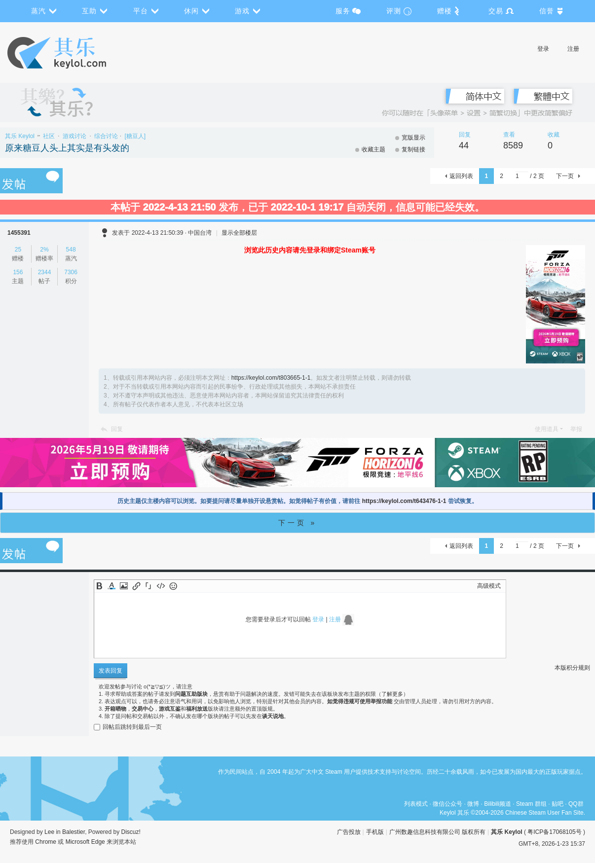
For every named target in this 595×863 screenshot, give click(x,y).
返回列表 (461, 176)
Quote (148, 586)
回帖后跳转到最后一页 (128, 726)
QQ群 (576, 803)
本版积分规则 (572, 667)
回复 (117, 429)
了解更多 (392, 694)
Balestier (73, 831)
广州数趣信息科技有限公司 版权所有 (437, 831)
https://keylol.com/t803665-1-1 (271, 377)
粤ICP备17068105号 (554, 831)
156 (18, 272)
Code (161, 586)
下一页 (565, 176)
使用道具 (546, 429)
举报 (576, 429)
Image (124, 586)
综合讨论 (106, 136)
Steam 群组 (531, 803)
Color (111, 586)
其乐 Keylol (20, 136)
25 (18, 249)
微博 (473, 803)
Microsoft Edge (85, 841)
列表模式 (416, 803)
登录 (543, 48)
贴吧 (557, 803)
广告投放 (349, 831)
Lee (49, 831)
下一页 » (297, 523)
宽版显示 (413, 137)
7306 (70, 272)
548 (71, 249)
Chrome (45, 841)
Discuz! (131, 831)
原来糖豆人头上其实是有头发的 (67, 148)
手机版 (375, 831)
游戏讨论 (74, 136)
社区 (49, 136)
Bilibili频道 (497, 803)
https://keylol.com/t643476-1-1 (404, 501)
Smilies (173, 586)
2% (44, 249)
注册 (573, 48)
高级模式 (489, 585)
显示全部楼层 (239, 232)
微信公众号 (447, 803)
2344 (44, 272)
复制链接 (413, 149)
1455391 (19, 232)
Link (136, 586)
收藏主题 (373, 149)
